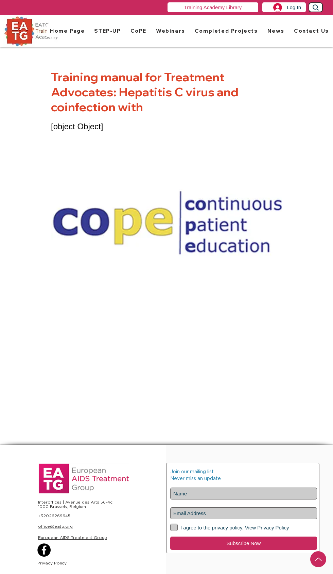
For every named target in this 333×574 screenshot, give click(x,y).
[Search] (316, 7)
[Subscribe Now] (243, 543)
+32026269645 (54, 515)
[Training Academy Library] (213, 7)
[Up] (318, 559)
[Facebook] (44, 550)
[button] (107, 30)
